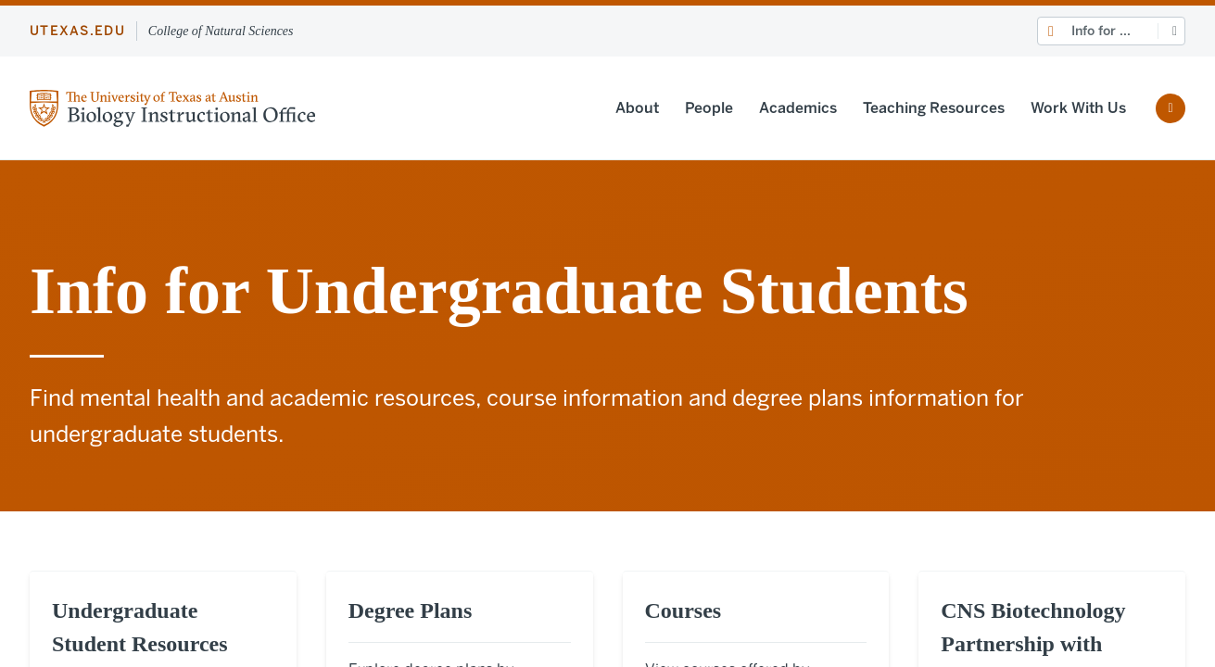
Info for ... (1101, 31)
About (637, 108)
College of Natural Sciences (221, 31)
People (709, 108)
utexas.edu (77, 31)
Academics (798, 108)
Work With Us (1078, 108)
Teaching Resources (934, 108)
